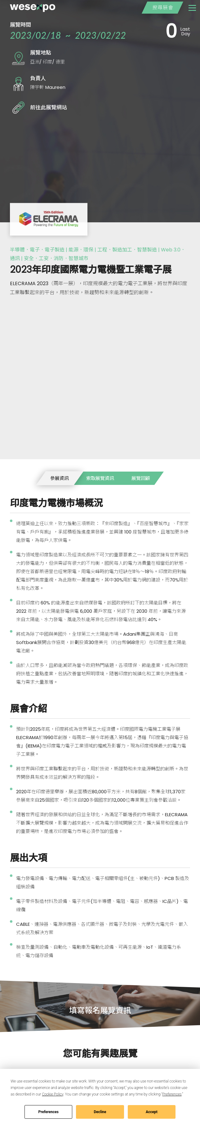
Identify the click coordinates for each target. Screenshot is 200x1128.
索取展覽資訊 (100, 478)
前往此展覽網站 (48, 107)
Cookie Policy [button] (52, 1094)
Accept (152, 1112)
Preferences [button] (172, 1094)
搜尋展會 (162, 7)
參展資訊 (59, 478)
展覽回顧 (140, 478)
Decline (100, 1112)
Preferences (48, 1112)
